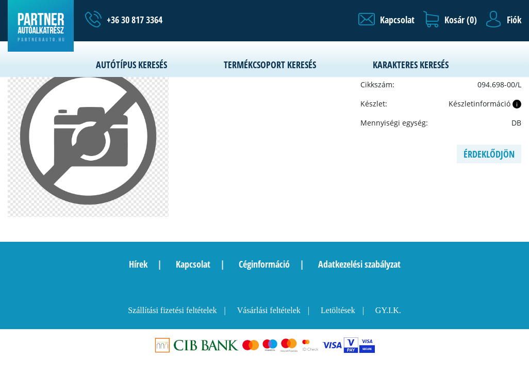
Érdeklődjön (489, 154)
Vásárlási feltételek (269, 310)
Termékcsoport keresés (270, 64)
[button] (386, 19)
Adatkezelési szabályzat (359, 264)
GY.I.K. (388, 310)
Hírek (138, 264)
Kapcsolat (193, 264)
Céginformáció (264, 264)
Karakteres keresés (411, 64)
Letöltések (338, 310)
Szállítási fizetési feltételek (172, 310)
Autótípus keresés (131, 64)
